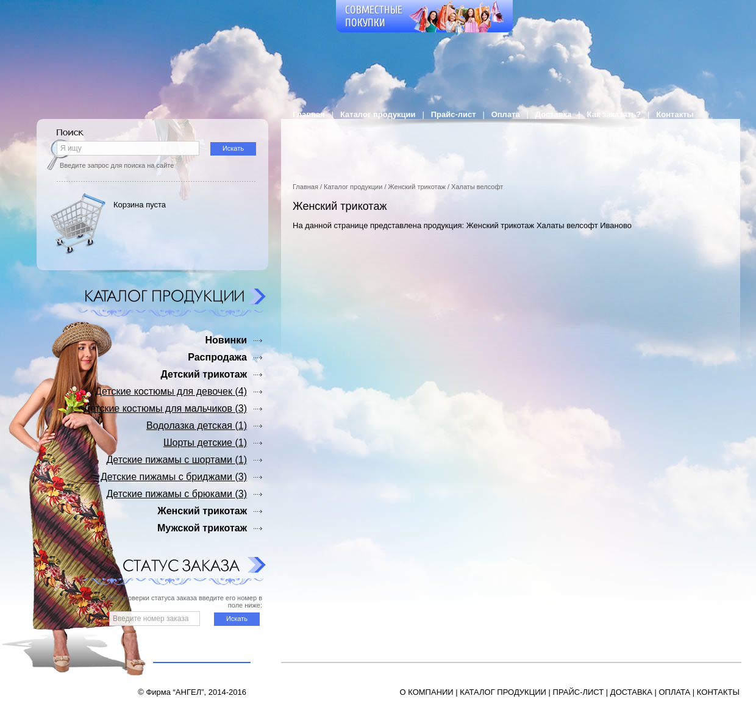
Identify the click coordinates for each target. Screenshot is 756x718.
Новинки (226, 340)
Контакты (674, 114)
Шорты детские (205, 442)
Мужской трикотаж (202, 528)
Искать (233, 148)
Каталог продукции (378, 114)
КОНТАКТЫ (718, 692)
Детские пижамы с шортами (177, 459)
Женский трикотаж (417, 186)
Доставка (553, 114)
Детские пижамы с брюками (177, 494)
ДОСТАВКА (631, 692)
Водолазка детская (196, 425)
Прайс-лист (453, 114)
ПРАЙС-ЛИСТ (578, 692)
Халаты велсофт (477, 186)
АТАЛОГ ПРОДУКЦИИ (505, 692)
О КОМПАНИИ (427, 692)
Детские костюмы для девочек (171, 391)
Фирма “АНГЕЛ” (175, 692)
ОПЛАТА (674, 692)
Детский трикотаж (203, 374)
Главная (309, 114)
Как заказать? (614, 114)
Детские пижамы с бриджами (174, 477)
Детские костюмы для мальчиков (165, 408)
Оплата (505, 114)
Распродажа (217, 357)
